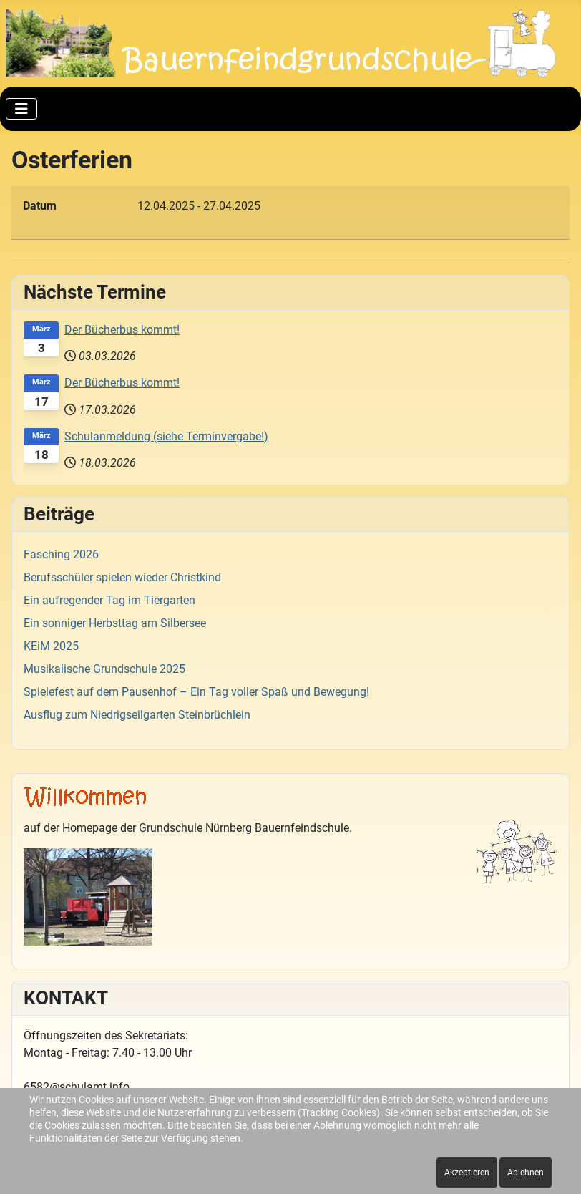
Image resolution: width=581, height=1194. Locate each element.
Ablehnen (525, 1173)
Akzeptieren (466, 1173)
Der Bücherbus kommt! (122, 329)
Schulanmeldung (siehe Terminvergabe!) (166, 436)
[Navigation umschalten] (21, 109)
